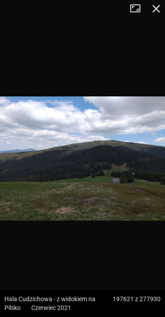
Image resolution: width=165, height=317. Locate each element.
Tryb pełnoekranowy (138, 9)
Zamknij (156, 9)
